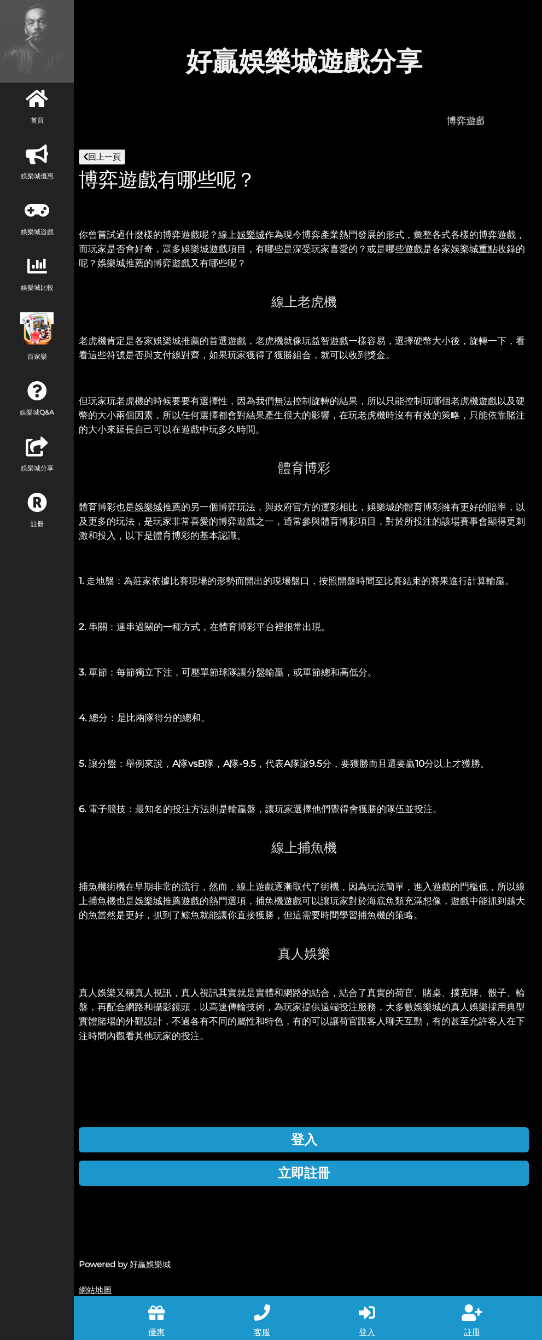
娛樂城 (251, 234)
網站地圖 (95, 1290)
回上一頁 (102, 157)
